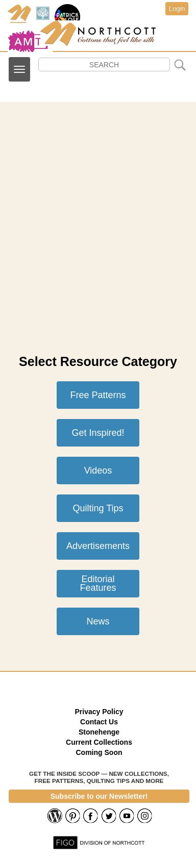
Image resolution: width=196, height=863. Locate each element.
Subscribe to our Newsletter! (99, 796)
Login (177, 8)
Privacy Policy (99, 712)
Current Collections (99, 742)
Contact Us (99, 722)
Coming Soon (99, 752)
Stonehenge (99, 732)
